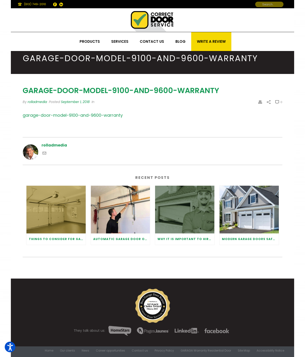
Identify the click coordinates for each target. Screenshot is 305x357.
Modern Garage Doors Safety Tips (250, 239)
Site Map (244, 351)
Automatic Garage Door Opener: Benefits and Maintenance (121, 239)
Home (49, 351)
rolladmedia (37, 101)
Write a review (211, 41)
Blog (180, 41)
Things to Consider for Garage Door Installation (57, 239)
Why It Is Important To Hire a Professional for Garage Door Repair (185, 239)
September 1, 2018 (75, 101)
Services (119, 41)
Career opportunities (110, 351)
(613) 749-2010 (35, 4)
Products (90, 41)
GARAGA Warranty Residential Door (206, 351)
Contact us (152, 41)
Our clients (67, 351)
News (85, 351)
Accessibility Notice (270, 351)
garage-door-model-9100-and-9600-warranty (73, 115)
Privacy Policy (164, 351)
